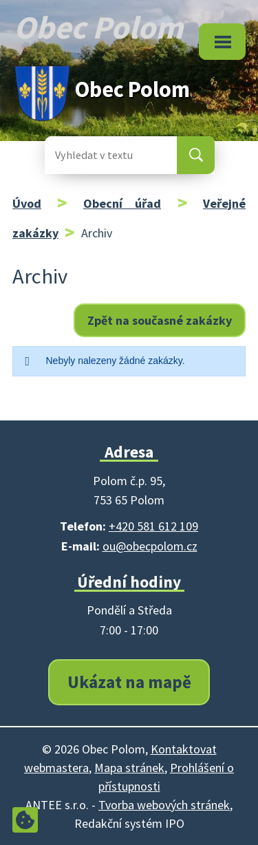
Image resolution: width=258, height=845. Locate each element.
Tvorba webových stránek (164, 805)
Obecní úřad (122, 203)
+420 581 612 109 (153, 526)
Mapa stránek (129, 768)
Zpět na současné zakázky (159, 320)
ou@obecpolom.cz (150, 546)
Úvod (26, 203)
